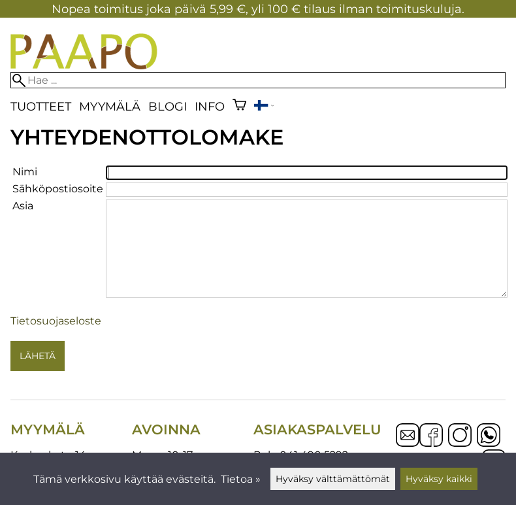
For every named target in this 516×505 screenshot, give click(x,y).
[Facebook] (431, 436)
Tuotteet (40, 106)
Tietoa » (241, 479)
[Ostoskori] (239, 106)
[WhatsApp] (488, 436)
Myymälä (109, 106)
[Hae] (258, 80)
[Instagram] (460, 436)
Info (210, 106)
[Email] (407, 443)
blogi (167, 106)
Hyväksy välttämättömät (333, 479)
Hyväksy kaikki (439, 479)
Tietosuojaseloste (55, 321)
